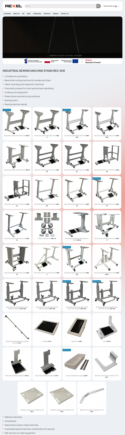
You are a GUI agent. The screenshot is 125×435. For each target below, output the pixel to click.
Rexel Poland (17, 431)
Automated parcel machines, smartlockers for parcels (29, 385)
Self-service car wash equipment (19, 389)
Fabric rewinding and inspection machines (24, 42)
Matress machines (12, 374)
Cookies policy (69, 418)
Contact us (64, 13)
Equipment (7, 13)
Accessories (10, 378)
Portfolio (47, 13)
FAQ (23, 13)
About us (16, 13)
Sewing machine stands (15, 61)
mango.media (119, 431)
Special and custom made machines (21, 381)
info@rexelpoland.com (41, 422)
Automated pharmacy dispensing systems (24, 393)
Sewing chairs (10, 58)
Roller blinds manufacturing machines (22, 54)
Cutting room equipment (15, 50)
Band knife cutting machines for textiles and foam (27, 38)
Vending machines (12, 397)
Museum (55, 13)
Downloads (37, 13)
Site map (67, 424)
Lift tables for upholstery (16, 35)
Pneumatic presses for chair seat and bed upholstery (29, 46)
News (29, 13)
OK (120, 415)
